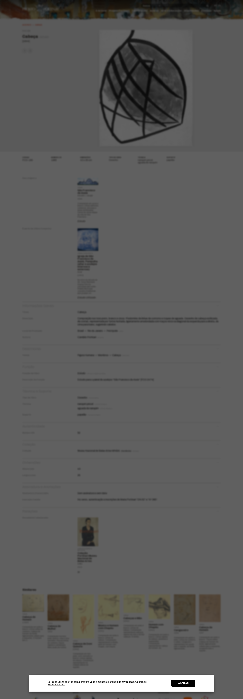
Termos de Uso (56, 684)
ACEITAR (183, 683)
